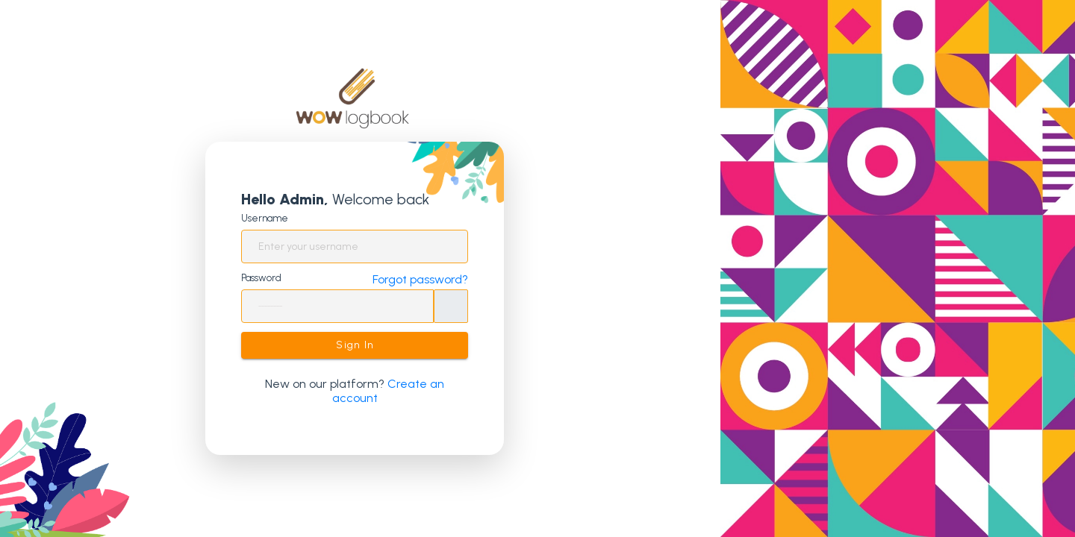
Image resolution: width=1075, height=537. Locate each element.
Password (261, 277)
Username (264, 218)
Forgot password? (420, 279)
